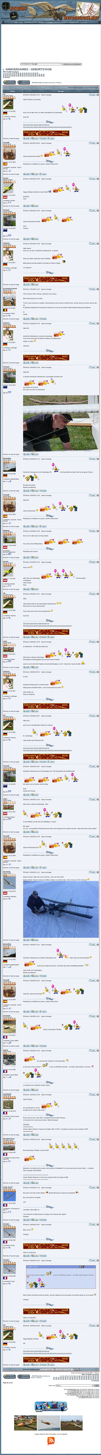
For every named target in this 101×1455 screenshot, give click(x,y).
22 (5, 74)
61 (3, 77)
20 (37, 73)
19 (35, 73)
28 (18, 74)
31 (24, 74)
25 (12, 74)
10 (16, 73)
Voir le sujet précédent (75, 87)
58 (39, 76)
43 (7, 76)
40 (43, 74)
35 (33, 74)
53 (29, 76)
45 (12, 76)
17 (31, 73)
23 (7, 74)
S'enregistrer (49, 22)
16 (29, 73)
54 (31, 76)
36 (35, 74)
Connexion (83, 22)
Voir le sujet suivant (91, 87)
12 (20, 73)
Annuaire (57, 22)
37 (37, 74)
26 (14, 74)
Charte (21, 22)
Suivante (7, 77)
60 (43, 76)
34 (31, 74)
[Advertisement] (51, 43)
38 (39, 74)
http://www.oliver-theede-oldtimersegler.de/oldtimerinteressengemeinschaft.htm (47, 127)
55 (33, 76)
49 (20, 76)
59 (41, 76)
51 (24, 76)
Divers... (59, 82)
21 (3, 74)
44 (10, 76)
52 (27, 76)
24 (10, 74)
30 (22, 74)
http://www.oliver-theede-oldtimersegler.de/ (36, 124)
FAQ (16, 22)
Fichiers (34, 22)
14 (24, 73)
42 (5, 76)
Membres (41, 22)
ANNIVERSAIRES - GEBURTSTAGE (27, 69)
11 (18, 73)
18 (33, 73)
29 (20, 74)
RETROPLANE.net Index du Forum (43, 82)
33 (29, 74)
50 (22, 76)
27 (16, 74)
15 (27, 73)
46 (14, 76)
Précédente (15, 71)
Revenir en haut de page (11, 138)
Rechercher (27, 22)
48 (18, 76)
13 (22, 73)
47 (16, 76)
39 (41, 74)
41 (3, 76)
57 (37, 76)
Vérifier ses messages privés (70, 22)
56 (35, 76)
